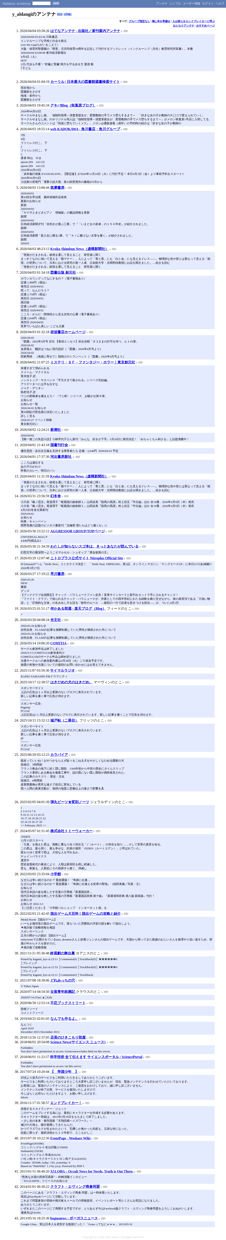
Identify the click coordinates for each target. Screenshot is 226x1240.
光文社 (55, 620)
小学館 (55, 874)
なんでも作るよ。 (64, 1018)
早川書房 (57, 574)
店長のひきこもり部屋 (68, 1037)
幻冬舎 (55, 496)
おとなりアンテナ (183, 25)
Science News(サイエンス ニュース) (78, 1042)
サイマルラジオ (62, 670)
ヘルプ (220, 3)
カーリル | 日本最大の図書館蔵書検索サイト (85, 82)
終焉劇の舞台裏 (62, 953)
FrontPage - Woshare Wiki (70, 1138)
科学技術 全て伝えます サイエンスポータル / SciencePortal (96, 1057)
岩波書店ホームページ (68, 332)
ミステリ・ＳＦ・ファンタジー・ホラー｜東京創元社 (92, 362)
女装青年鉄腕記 (63, 992)
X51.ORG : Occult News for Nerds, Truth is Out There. (92, 1171)
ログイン (208, 3)
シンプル (175, 3)
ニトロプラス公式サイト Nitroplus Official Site (86, 558)
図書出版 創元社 (63, 272)
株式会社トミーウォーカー (71, 831)
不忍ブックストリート (68, 1003)
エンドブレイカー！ (66, 1103)
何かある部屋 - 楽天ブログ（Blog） (78, 608)
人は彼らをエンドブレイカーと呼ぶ (193, 21)
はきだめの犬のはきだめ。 (71, 682)
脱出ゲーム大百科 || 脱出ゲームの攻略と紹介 (85, 913)
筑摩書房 (57, 187)
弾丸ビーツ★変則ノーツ (69, 802)
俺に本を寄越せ (161, 21)
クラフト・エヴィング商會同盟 (75, 1186)
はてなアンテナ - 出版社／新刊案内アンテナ (85, 31)
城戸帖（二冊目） (64, 720)
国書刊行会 (59, 445)
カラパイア (59, 755)
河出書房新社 (61, 457)
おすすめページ (205, 25)
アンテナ (162, 3)
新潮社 (55, 430)
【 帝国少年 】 (64, 1072)
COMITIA (58, 643)
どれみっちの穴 (62, 980)
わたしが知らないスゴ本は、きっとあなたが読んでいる (94, 546)
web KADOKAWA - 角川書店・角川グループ (85, 129)
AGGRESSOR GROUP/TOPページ (77, 531)
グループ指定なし (139, 21)
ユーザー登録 (191, 3)
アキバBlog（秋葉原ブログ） (73, 105)
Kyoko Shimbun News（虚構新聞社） (79, 249)
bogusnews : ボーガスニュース (74, 1218)
